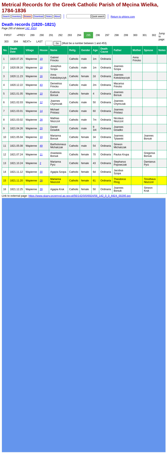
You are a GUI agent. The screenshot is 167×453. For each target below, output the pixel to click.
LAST (39, 41)
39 (41, 189)
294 (79, 35)
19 (41, 58)
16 (41, 76)
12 (41, 102)
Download (38, 16)
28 (41, 119)
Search (6, 16)
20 (41, 128)
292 (60, 35)
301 (144, 35)
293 (70, 35)
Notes (49, 16)
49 (41, 145)
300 (135, 35)
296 (98, 35)
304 (16, 41)
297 (107, 35)
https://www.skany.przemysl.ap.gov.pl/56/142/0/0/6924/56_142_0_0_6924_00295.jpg (79, 195)
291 (51, 35)
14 (41, 111)
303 (6, 41)
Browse (27, 16)
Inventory (16, 16)
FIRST (8, 35)
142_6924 (31, 28)
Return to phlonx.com (123, 16)
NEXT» (27, 41)
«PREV (21, 35)
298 (116, 35)
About (57, 16)
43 (41, 85)
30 (41, 171)
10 (41, 93)
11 (41, 154)
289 (32, 35)
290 (42, 35)
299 (126, 35)
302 (154, 35)
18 (41, 67)
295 (88, 35)
